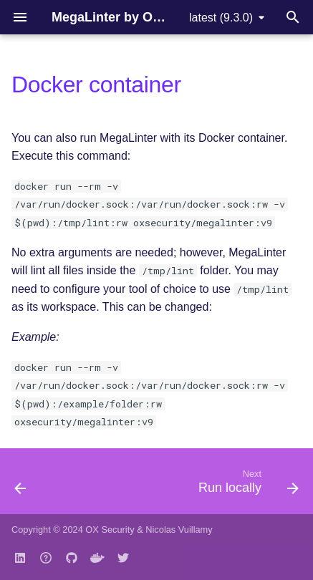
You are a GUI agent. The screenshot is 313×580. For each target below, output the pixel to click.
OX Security (109, 529)
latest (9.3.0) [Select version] (221, 17)
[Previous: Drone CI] (21, 485)
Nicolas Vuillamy (178, 529)
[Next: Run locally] (246, 485)
